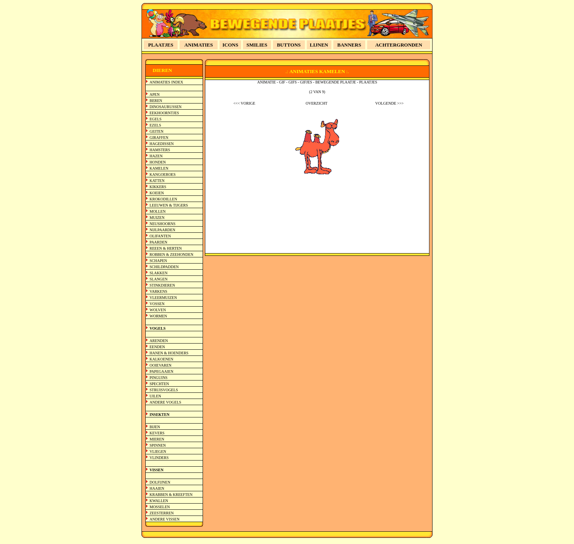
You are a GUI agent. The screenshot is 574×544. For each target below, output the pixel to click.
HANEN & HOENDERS (169, 353)
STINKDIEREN (162, 285)
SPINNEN (158, 445)
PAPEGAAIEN (161, 371)
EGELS (155, 119)
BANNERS (349, 45)
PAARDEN (158, 242)
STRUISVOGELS (164, 390)
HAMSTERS (160, 150)
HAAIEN (157, 488)
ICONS (230, 45)
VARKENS (158, 291)
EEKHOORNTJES (164, 113)
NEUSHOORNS (162, 224)
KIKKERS (158, 187)
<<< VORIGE (244, 103)
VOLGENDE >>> (389, 103)
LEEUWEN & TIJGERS (169, 205)
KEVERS (157, 433)
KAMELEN (159, 168)
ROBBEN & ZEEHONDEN (171, 254)
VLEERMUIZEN (163, 297)
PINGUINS (159, 377)
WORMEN (158, 316)
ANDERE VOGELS (165, 402)
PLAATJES (160, 45)
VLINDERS (159, 458)
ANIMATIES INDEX (166, 82)
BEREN (156, 100)
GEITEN (156, 131)
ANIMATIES (199, 45)
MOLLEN (158, 211)
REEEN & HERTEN (166, 248)
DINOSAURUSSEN (165, 107)
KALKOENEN (161, 359)
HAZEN (156, 156)
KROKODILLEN (163, 199)
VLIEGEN (158, 451)
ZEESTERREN (162, 513)
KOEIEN (157, 193)
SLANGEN (159, 279)
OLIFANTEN (160, 236)
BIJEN (155, 427)
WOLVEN (158, 310)
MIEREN (157, 439)
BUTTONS (289, 45)
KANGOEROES (163, 174)
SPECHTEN (159, 384)
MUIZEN (157, 217)
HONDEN (158, 162)
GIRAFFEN (159, 137)
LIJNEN (319, 45)
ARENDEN (159, 341)
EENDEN (157, 347)
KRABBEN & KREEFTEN (171, 494)
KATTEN (157, 181)
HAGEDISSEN (162, 144)
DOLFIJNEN (160, 482)
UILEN (155, 396)
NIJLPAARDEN (162, 230)
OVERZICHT (317, 103)
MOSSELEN (160, 507)
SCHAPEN (158, 261)
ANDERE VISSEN (165, 519)
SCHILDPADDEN (164, 267)
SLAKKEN (159, 273)
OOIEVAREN (160, 365)
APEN (155, 94)
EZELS (155, 125)
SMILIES (256, 45)
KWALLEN (159, 501)
